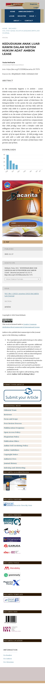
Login (11, 16)
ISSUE (32, 16)
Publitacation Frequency (14, 428)
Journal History (10, 463)
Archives (12, 28)
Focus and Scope (11, 419)
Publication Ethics (11, 441)
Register (22, 16)
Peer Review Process (13, 423)
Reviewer (8, 414)
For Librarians (8, 662)
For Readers (7, 655)
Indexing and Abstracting (14, 468)
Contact (29, 20)
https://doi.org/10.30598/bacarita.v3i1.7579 (23, 69)
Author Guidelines (11, 450)
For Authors (7, 659)
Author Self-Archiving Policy (16, 445)
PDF (7, 242)
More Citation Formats (14, 279)
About (17, 20)
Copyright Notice (11, 454)
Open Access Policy (12, 432)
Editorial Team (10, 410)
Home (12, 11)
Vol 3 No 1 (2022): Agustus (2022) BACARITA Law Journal (21, 32)
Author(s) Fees (10, 459)
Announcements (26, 11)
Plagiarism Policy (11, 437)
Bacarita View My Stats (23, 505)
